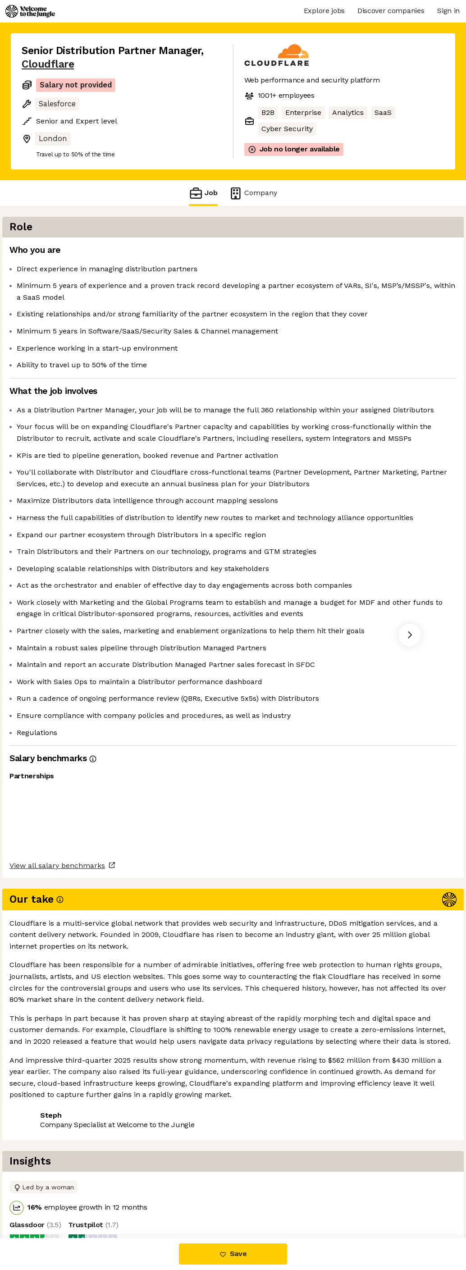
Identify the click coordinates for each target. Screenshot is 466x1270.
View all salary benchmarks (66, 1165)
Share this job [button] (46, 1200)
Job (203, 193)
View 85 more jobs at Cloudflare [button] (141, 1200)
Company (252, 193)
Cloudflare (48, 64)
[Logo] (30, 11)
